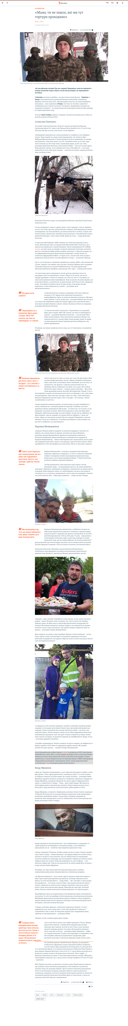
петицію (64, 752)
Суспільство (39, 8)
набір (47, 763)
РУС (107, 3)
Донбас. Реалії (39, 21)
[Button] (74, 30)
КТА (112, 3)
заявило (37, 249)
